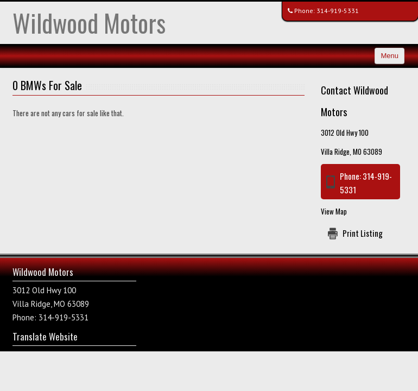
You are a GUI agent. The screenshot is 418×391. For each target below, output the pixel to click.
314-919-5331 (337, 11)
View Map (334, 211)
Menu (389, 56)
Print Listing (363, 233)
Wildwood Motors (89, 22)
